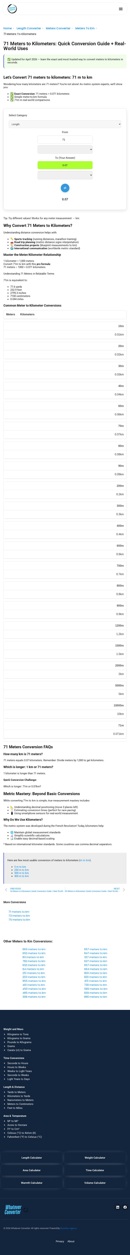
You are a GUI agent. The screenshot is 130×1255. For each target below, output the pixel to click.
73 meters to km (19, 915)
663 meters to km (34, 949)
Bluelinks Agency (68, 1228)
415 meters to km (95, 981)
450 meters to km (34, 989)
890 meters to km (95, 997)
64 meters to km (33, 969)
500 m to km (21, 873)
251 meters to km (34, 973)
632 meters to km (34, 965)
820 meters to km (95, 977)
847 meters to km (95, 953)
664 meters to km (95, 969)
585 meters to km (95, 989)
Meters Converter (58, 28)
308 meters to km (34, 997)
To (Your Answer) (65, 157)
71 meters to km (19, 911)
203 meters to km (34, 977)
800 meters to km (95, 973)
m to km (85, 860)
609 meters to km (95, 993)
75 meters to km (19, 919)
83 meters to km (33, 957)
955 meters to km (34, 981)
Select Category (18, 115)
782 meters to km (34, 961)
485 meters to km (34, 993)
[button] (121, 9)
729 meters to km (95, 985)
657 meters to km (95, 949)
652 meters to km (34, 953)
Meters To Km (85, 28)
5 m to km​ (20, 866)
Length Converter (29, 28)
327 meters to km (95, 957)
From (65, 132)
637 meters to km (95, 961)
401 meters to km (34, 985)
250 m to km (21, 869)
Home (7, 28)
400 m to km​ (21, 876)
